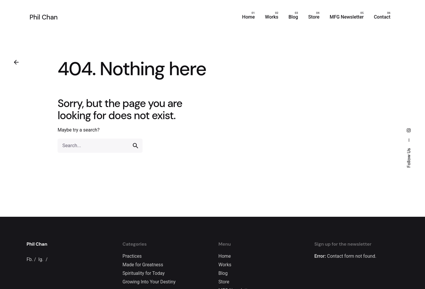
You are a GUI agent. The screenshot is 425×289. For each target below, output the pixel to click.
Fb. (30, 259)
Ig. (40, 259)
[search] (135, 146)
